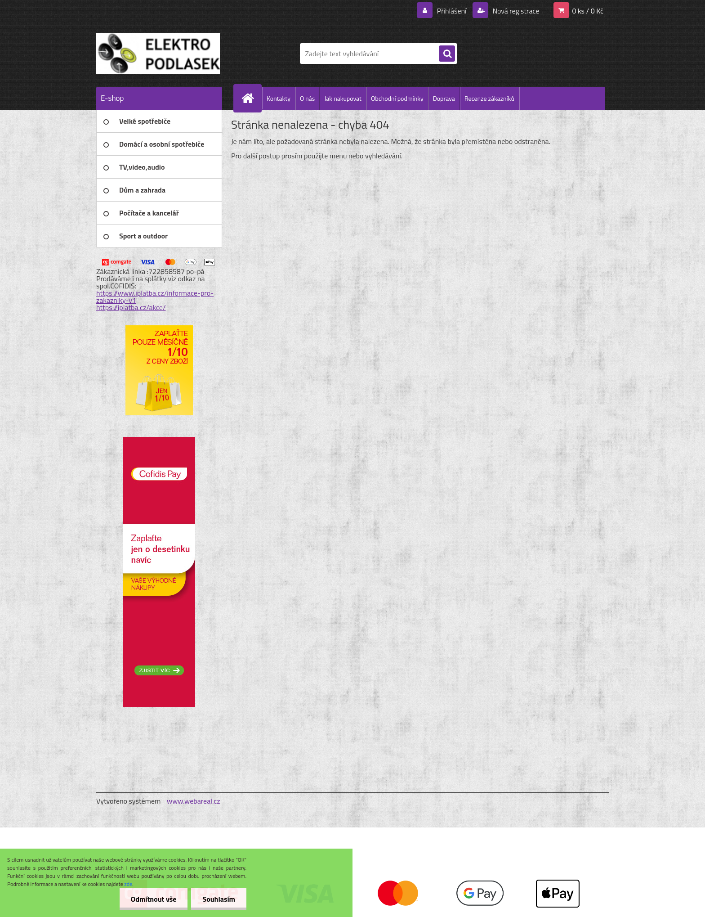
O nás (307, 98)
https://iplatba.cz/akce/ (131, 307)
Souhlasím (218, 899)
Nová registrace (515, 10)
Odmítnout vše (154, 899)
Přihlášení (451, 10)
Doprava (444, 98)
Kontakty (278, 98)
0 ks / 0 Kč (587, 10)
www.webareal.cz (193, 801)
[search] (447, 54)
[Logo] (158, 53)
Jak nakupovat (342, 98)
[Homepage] (251, 98)
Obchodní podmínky (397, 98)
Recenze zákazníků (489, 98)
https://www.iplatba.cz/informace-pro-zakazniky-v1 (155, 297)
